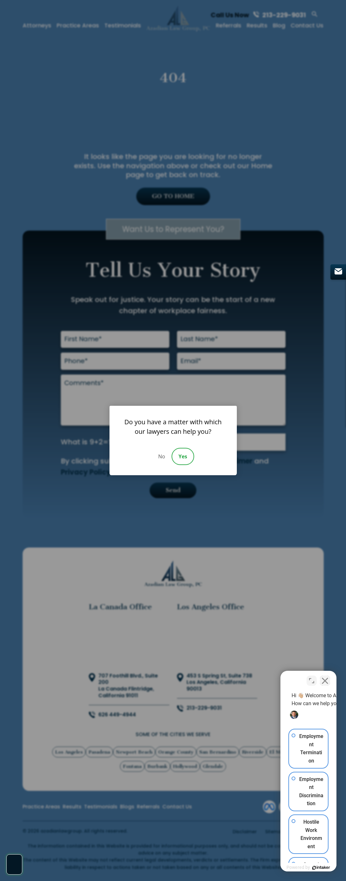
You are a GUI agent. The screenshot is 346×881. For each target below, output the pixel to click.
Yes (183, 456)
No (161, 456)
